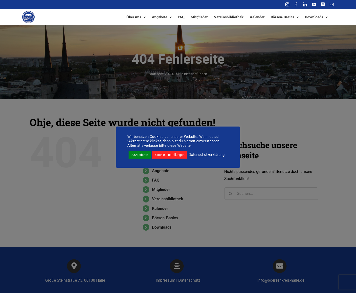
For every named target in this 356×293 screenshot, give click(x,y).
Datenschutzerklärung (206, 154)
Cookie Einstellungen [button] (169, 155)
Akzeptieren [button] (140, 155)
